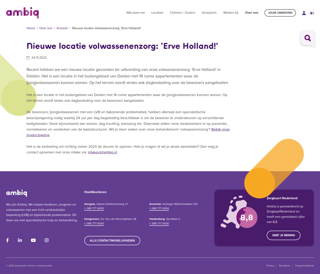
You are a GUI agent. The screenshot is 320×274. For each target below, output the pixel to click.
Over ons (45, 28)
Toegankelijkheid (304, 265)
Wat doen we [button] (135, 12)
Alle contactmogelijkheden (112, 240)
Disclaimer (284, 265)
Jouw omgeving (280, 12)
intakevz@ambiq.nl (102, 152)
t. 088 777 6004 (159, 208)
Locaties (157, 12)
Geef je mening (283, 235)
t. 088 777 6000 (94, 208)
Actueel (62, 28)
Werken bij (230, 12)
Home (31, 28)
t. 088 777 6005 (94, 223)
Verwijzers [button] (209, 12)
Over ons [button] (251, 12)
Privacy (270, 265)
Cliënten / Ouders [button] (182, 12)
